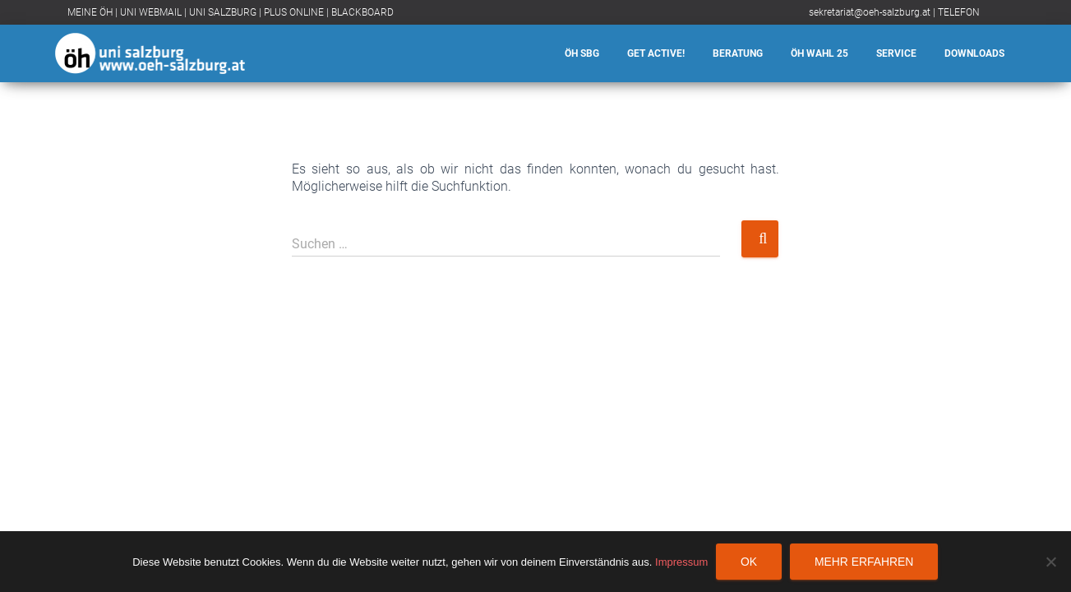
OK (749, 561)
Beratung (738, 53)
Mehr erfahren (864, 561)
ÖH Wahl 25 (819, 53)
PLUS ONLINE (294, 12)
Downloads (974, 53)
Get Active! (656, 53)
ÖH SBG (582, 53)
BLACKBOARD (362, 12)
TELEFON (959, 12)
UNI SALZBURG (222, 12)
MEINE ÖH (90, 12)
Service (896, 53)
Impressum (681, 562)
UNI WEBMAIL (151, 12)
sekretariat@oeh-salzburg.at (869, 12)
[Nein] (1050, 561)
